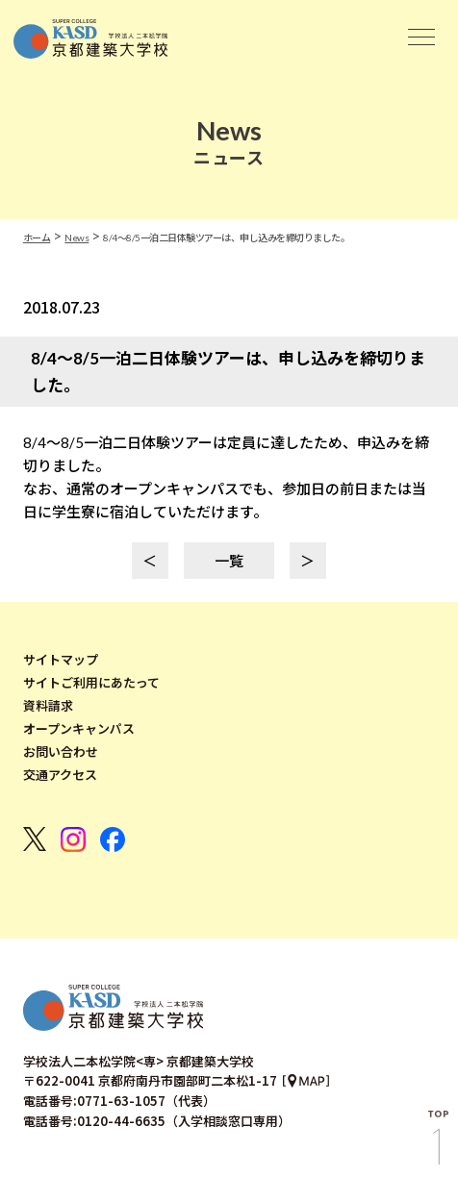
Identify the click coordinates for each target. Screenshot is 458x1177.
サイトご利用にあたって (91, 682)
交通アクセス (60, 775)
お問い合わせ (60, 752)
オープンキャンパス (79, 729)
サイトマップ (60, 659)
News (76, 237)
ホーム (37, 237)
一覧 (229, 560)
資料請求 (48, 706)
